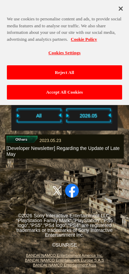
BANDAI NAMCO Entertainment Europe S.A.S (64, 260)
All (39, 116)
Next (121, 115)
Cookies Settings (64, 51)
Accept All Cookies (64, 90)
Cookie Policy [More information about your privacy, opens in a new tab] (84, 37)
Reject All (64, 70)
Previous (7, 115)
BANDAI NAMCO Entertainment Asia (64, 265)
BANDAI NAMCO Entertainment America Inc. (64, 255)
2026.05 (88, 116)
